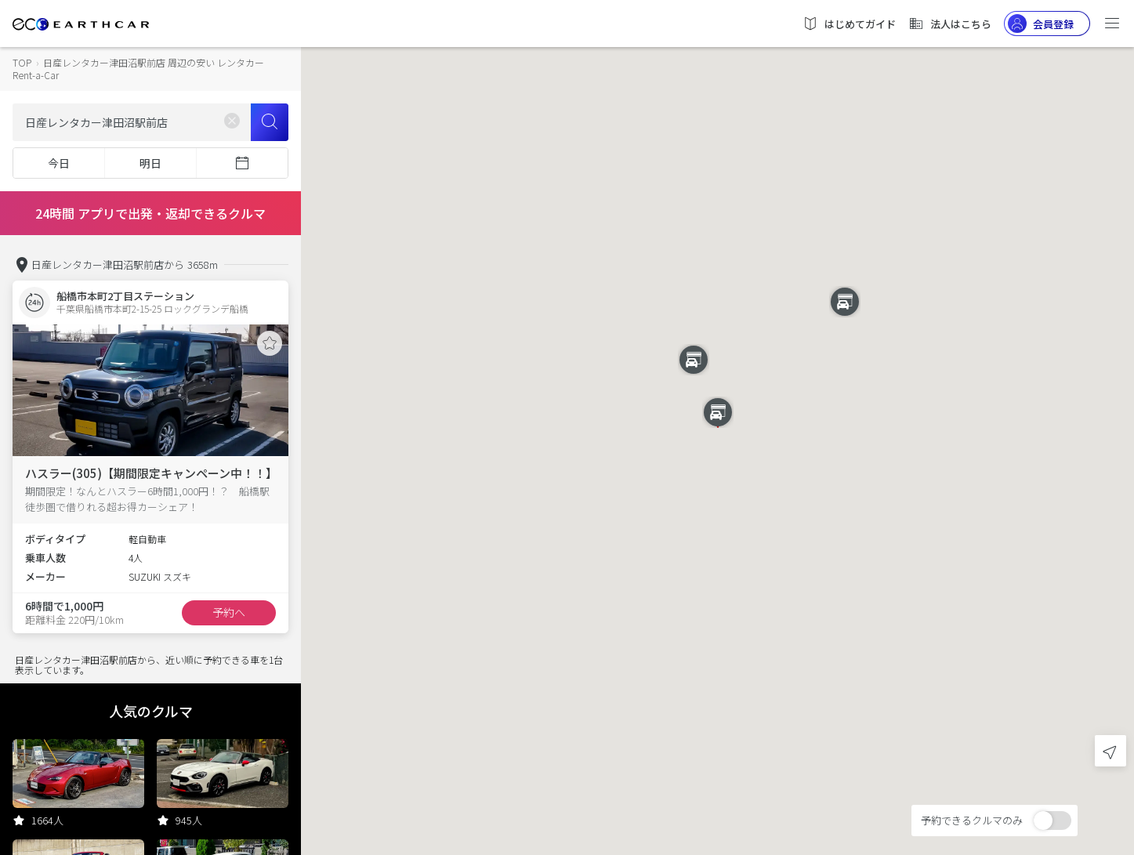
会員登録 (1041, 23)
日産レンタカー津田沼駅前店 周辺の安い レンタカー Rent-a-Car (138, 69)
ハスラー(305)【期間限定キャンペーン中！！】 (151, 473)
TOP (22, 62)
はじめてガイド (849, 23)
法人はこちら (949, 23)
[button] (844, 301)
